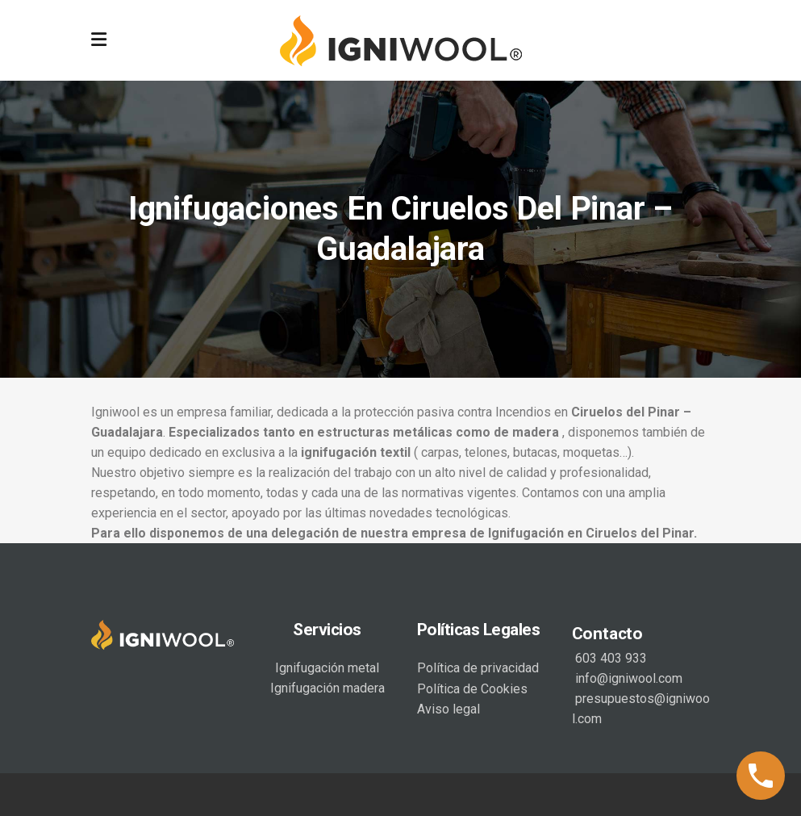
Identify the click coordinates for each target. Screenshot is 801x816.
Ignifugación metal (327, 668)
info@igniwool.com (627, 678)
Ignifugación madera (327, 688)
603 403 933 (609, 658)
